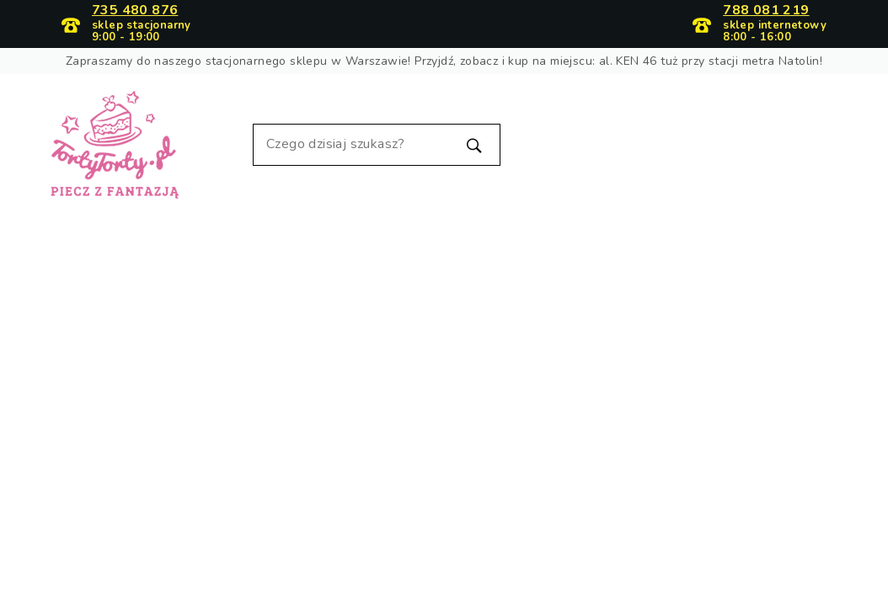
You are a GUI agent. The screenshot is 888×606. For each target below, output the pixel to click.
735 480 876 (135, 11)
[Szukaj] (376, 145)
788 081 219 (766, 11)
